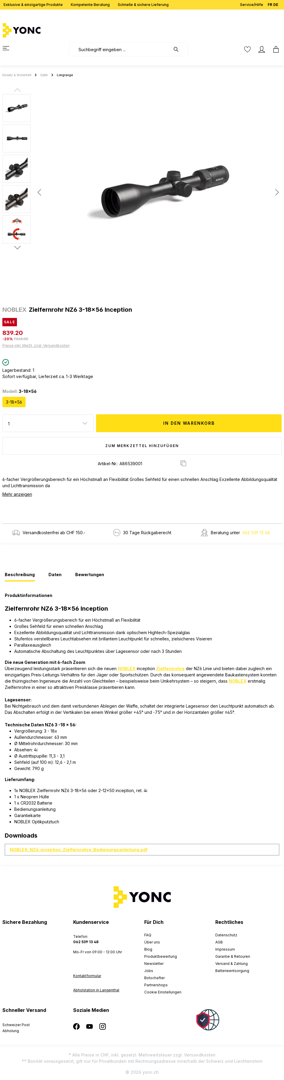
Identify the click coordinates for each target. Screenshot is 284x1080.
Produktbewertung (160, 956)
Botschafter (154, 978)
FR (270, 3)
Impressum (225, 949)
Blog (148, 949)
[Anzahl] (48, 423)
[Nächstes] (277, 192)
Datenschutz (226, 935)
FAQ (147, 935)
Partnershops (156, 985)
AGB (219, 942)
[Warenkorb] (274, 49)
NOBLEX (127, 668)
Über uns (152, 942)
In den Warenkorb (189, 423)
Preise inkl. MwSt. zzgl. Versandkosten (36, 345)
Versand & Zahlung (231, 963)
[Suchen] (179, 49)
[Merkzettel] (247, 49)
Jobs (148, 970)
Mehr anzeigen (17, 494)
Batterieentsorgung (232, 970)
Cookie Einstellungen (162, 992)
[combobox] (119, 49)
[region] (142, 192)
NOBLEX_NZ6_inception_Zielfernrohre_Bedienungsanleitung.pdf (79, 849)
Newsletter (154, 963)
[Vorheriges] (39, 192)
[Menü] (9, 48)
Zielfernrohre (170, 668)
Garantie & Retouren (232, 956)
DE (275, 3)
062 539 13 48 (256, 532)
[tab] (20, 574)
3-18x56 (14, 402)
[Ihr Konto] (262, 49)
